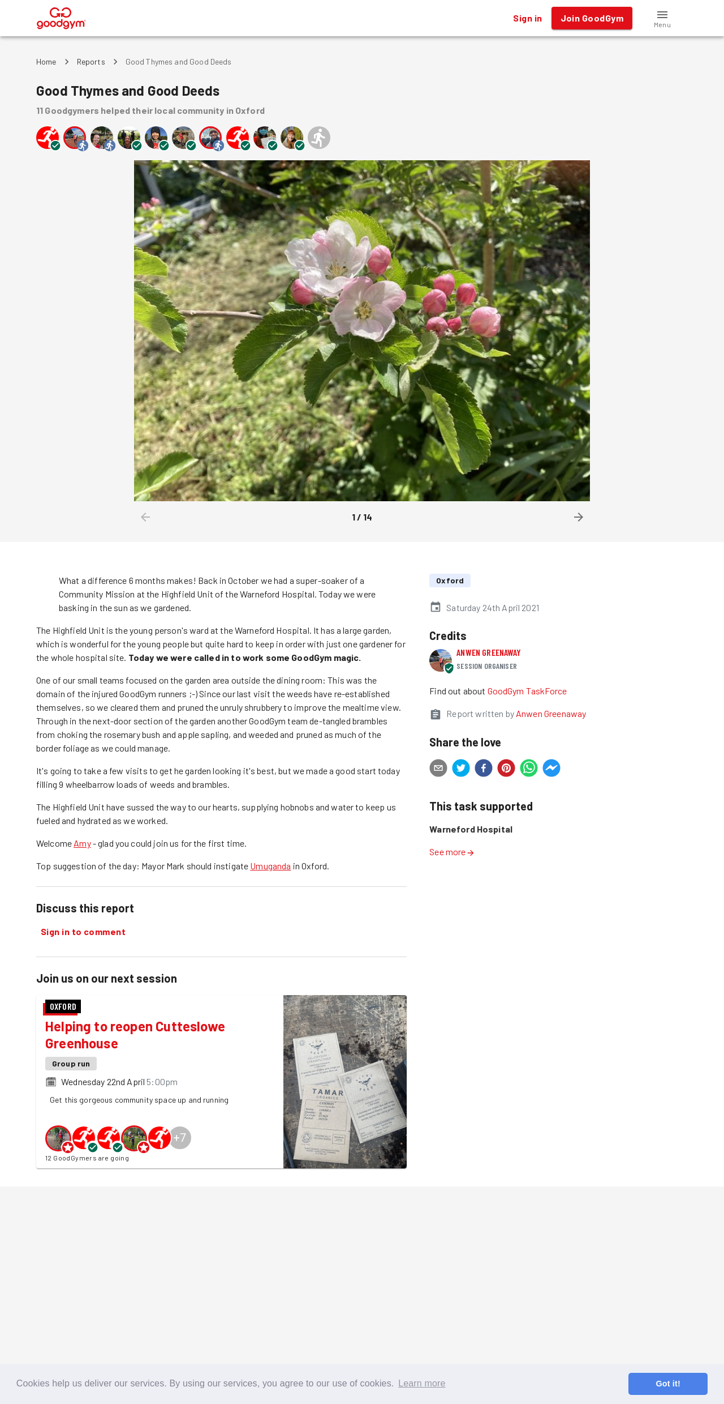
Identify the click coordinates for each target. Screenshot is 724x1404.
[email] (438, 769)
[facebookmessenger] (551, 769)
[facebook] (484, 769)
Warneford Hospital (470, 828)
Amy (82, 843)
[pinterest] (506, 769)
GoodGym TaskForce (527, 690)
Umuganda (270, 865)
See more (452, 851)
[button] (662, 18)
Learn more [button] (421, 1383)
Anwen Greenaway (488, 652)
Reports (91, 61)
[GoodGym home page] (61, 16)
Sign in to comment (83, 931)
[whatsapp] (529, 769)
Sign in (527, 18)
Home (46, 61)
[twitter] (461, 769)
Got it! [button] (668, 1383)
